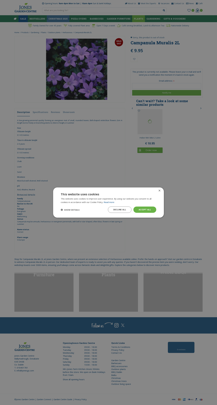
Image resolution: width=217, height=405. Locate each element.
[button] (70, 209)
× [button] (159, 191)
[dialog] (108, 202)
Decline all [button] (119, 209)
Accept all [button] (145, 209)
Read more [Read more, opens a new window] (109, 202)
